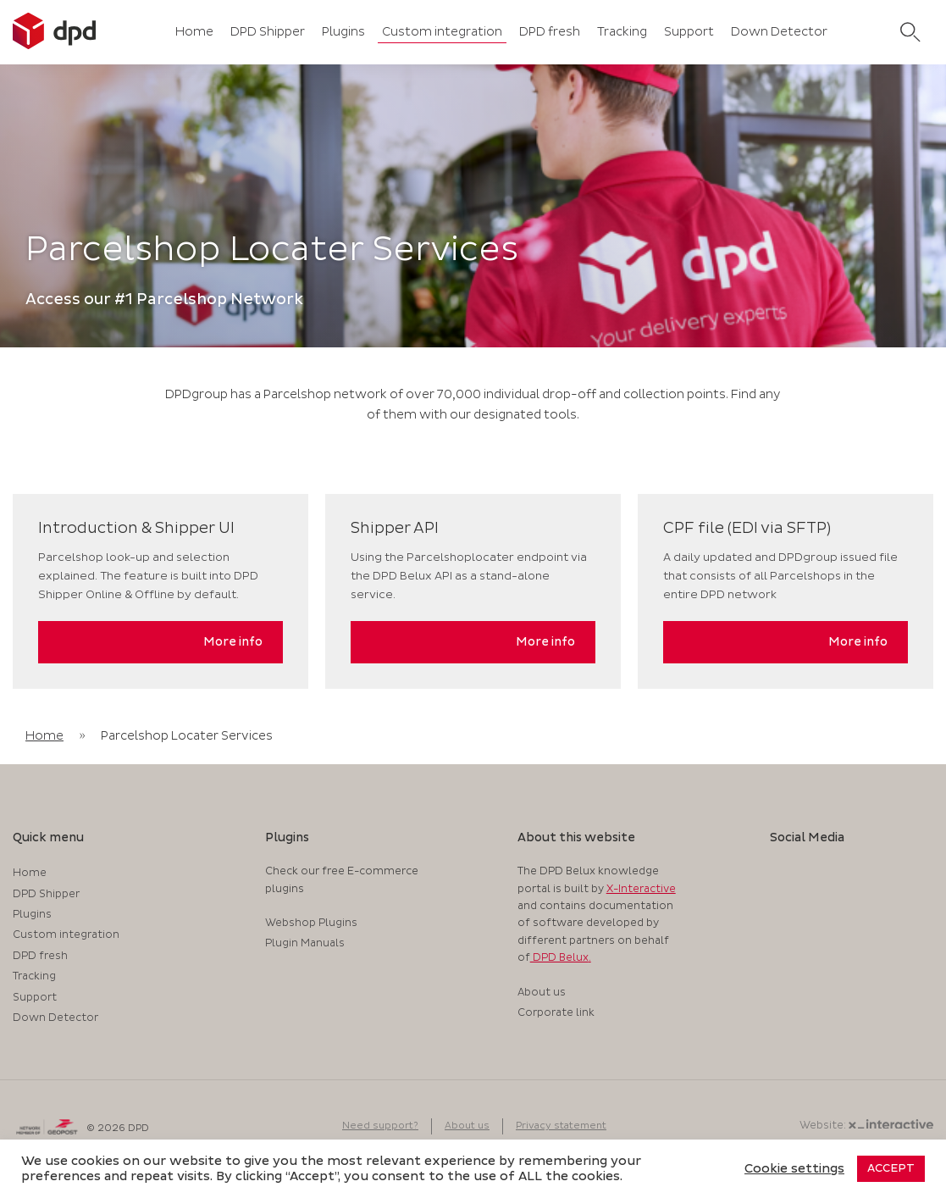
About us (541, 992)
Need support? (380, 1125)
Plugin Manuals (305, 943)
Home (194, 32)
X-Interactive (641, 889)
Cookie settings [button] (794, 1169)
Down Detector (779, 32)
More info (233, 642)
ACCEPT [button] (891, 1168)
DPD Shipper (267, 32)
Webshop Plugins (311, 923)
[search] (910, 32)
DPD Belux (559, 957)
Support (689, 32)
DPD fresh (549, 32)
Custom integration (442, 32)
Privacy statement (561, 1125)
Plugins (343, 32)
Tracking (622, 32)
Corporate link (556, 1013)
